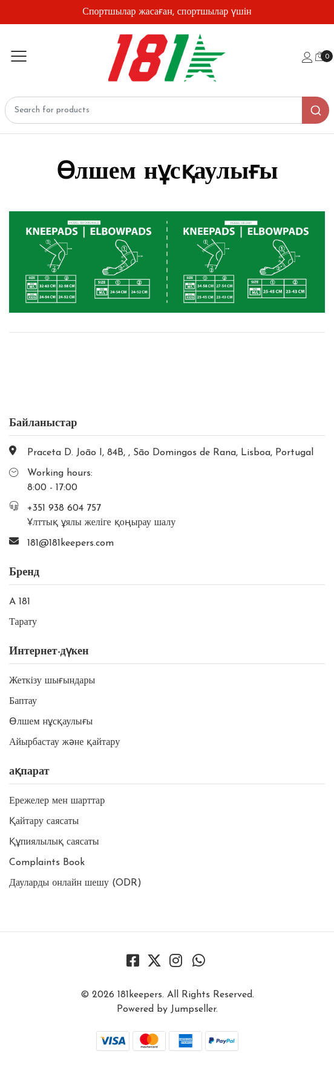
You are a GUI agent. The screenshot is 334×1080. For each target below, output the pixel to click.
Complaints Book (47, 863)
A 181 (19, 602)
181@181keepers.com (70, 543)
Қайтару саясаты (44, 821)
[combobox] (167, 110)
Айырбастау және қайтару (64, 742)
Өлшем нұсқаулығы (51, 722)
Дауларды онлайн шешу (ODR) (75, 883)
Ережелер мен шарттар (57, 801)
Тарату (23, 622)
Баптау (23, 701)
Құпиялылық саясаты (54, 842)
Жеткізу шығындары (52, 681)
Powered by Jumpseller (166, 1009)
